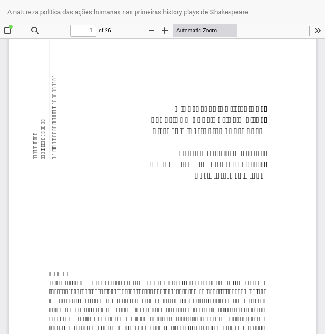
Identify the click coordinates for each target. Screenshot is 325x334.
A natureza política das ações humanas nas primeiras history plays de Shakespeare (127, 12)
